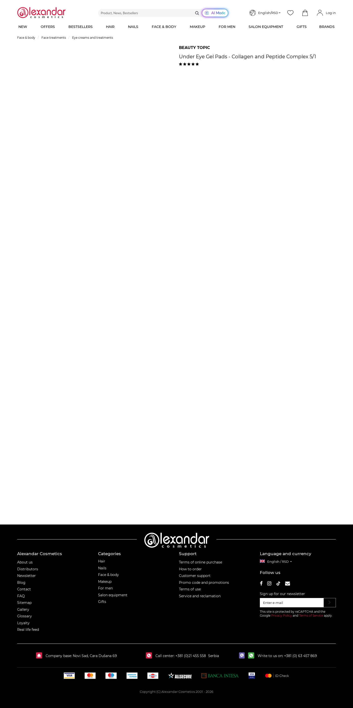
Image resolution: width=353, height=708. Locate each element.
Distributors (27, 569)
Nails (102, 568)
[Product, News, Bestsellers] (163, 13)
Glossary (24, 616)
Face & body (108, 575)
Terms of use (190, 589)
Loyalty (23, 623)
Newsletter (26, 576)
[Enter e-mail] (292, 602)
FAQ (21, 596)
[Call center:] (150, 656)
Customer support (195, 576)
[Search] (197, 13)
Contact (24, 589)
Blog (21, 582)
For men (105, 588)
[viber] (243, 656)
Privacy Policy (281, 615)
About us (25, 562)
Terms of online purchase (200, 562)
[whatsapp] (252, 656)
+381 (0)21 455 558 (190, 656)
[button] (305, 13)
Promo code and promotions (204, 582)
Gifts (102, 601)
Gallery (23, 609)
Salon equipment (112, 595)
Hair (101, 561)
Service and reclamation (200, 596)
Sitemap (24, 602)
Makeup (105, 581)
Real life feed (28, 629)
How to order (190, 569)
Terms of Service (311, 615)
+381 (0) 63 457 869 (300, 656)
